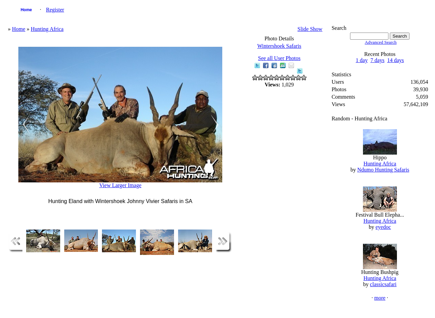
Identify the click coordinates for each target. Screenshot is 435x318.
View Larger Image (120, 185)
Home (26, 9)
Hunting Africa (47, 29)
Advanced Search (381, 42)
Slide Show (309, 29)
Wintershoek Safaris (279, 46)
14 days (395, 60)
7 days (377, 60)
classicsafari (383, 284)
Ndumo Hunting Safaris (383, 170)
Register (55, 10)
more (379, 298)
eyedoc (383, 227)
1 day (362, 60)
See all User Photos (279, 58)
